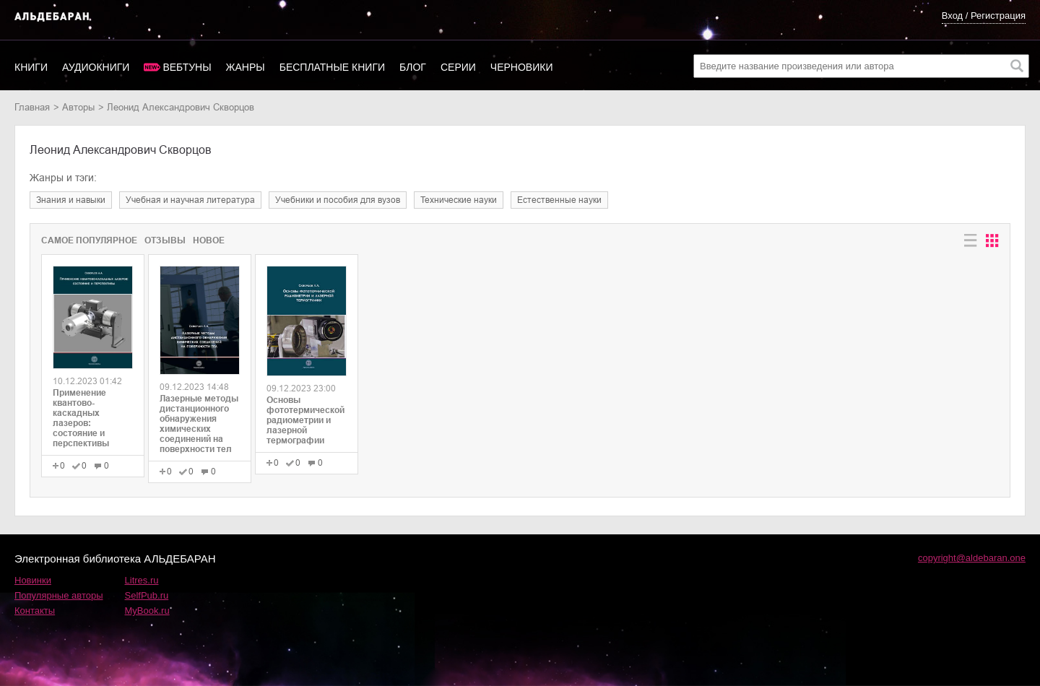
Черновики (521, 67)
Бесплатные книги (332, 67)
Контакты (34, 610)
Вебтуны (186, 67)
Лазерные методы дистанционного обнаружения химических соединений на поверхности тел (199, 424)
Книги (31, 67)
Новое (209, 240)
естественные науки (559, 200)
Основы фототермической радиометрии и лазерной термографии (305, 420)
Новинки (32, 580)
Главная (32, 107)
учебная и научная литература (190, 200)
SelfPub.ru (147, 595)
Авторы (78, 107)
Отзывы (165, 240)
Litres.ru (142, 580)
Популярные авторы (58, 595)
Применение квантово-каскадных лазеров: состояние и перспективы (81, 418)
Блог (412, 67)
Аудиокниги (95, 67)
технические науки (458, 200)
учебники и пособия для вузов (337, 200)
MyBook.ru (147, 610)
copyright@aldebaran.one (972, 557)
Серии (458, 67)
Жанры (245, 67)
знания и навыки (70, 200)
